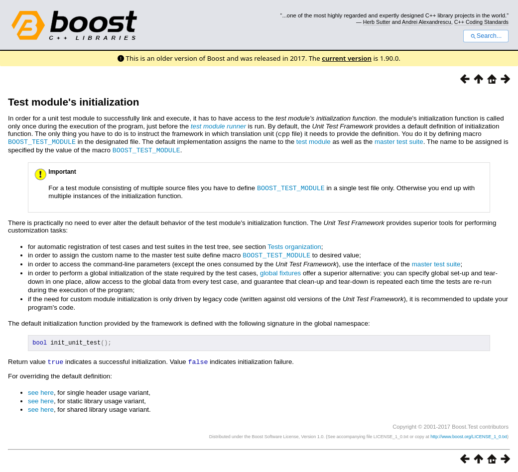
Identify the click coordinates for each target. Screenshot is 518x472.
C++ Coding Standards (481, 22)
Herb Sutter (376, 22)
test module (313, 141)
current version (347, 58)
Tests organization (294, 244)
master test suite (399, 141)
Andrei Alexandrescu (426, 22)
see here (41, 391)
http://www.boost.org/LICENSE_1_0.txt (468, 435)
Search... (486, 35)
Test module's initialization (73, 102)
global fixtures (280, 270)
